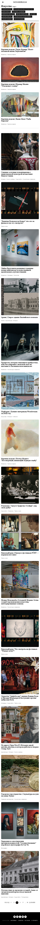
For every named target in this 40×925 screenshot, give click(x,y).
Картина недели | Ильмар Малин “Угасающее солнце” (14, 85)
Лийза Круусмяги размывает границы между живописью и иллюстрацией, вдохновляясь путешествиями (17, 270)
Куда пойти (19, 179)
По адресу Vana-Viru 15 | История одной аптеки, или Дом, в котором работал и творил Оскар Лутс (20, 747)
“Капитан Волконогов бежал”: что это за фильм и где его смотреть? (17, 222)
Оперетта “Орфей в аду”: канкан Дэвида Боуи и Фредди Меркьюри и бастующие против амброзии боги (19, 698)
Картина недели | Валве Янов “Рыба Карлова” (16, 120)
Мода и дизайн (22, 14)
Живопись (6, 11)
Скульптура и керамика (22, 16)
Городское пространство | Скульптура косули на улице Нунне (20, 795)
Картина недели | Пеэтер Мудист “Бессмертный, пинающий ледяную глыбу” (19, 460)
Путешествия (25, 897)
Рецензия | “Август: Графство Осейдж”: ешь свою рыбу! (19, 507)
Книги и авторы (8, 14)
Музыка (33, 14)
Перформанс (7, 16)
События (15, 416)
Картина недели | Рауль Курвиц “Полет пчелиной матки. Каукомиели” (17, 50)
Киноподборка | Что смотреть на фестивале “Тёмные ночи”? (19, 650)
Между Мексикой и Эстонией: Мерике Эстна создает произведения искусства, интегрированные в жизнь (19, 602)
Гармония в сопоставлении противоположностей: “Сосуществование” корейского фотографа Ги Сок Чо (18, 843)
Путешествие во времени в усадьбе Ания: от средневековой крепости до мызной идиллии (19, 892)
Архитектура (7, 9)
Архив (2, 320)
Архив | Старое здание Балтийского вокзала (19, 317)
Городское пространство (23, 9)
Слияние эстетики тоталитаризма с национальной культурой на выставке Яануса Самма (17, 174)
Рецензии (10, 511)
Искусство (16, 275)
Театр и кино (7, 19)
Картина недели (18, 11)
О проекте (34, 920)
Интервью (10, 275)
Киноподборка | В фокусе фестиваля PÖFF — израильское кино (20, 554)
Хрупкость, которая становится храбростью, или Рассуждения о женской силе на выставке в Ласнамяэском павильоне (19, 364)
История (3, 179)
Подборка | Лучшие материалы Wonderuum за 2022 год (19, 413)
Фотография (19, 19)
